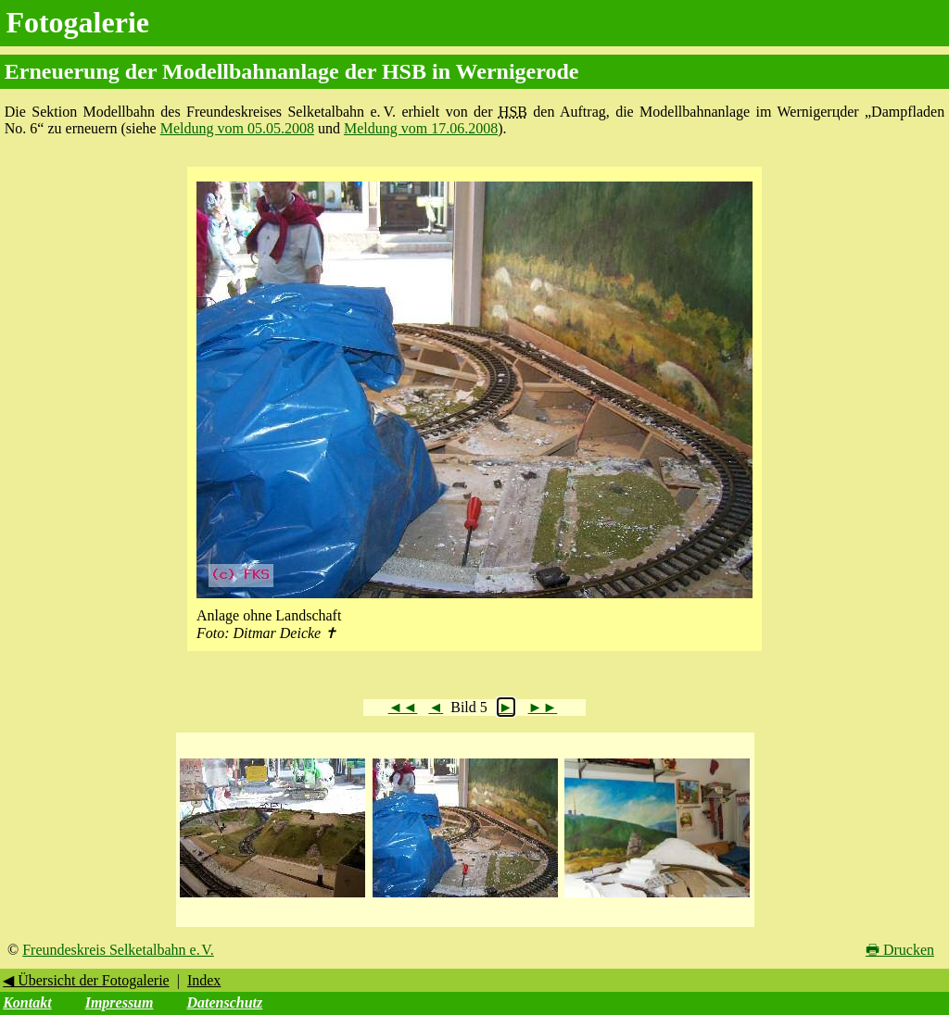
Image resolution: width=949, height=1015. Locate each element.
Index (204, 980)
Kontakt (27, 1002)
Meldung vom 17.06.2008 (421, 128)
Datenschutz (224, 1002)
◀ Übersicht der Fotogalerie (86, 980)
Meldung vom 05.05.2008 (237, 128)
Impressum (119, 1002)
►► (543, 707)
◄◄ (403, 707)
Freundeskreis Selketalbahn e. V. (118, 950)
